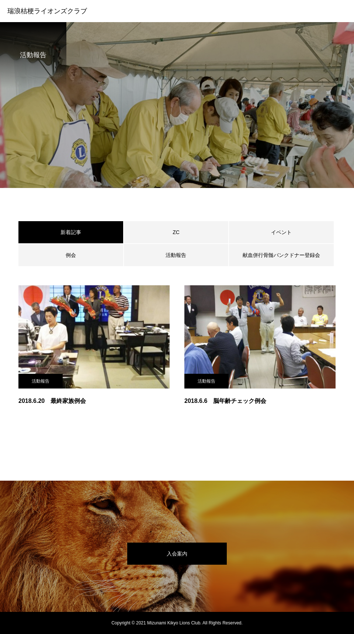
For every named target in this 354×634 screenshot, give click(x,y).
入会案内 (177, 554)
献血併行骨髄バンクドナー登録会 (281, 255)
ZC (176, 232)
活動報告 (176, 255)
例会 (71, 255)
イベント (281, 232)
